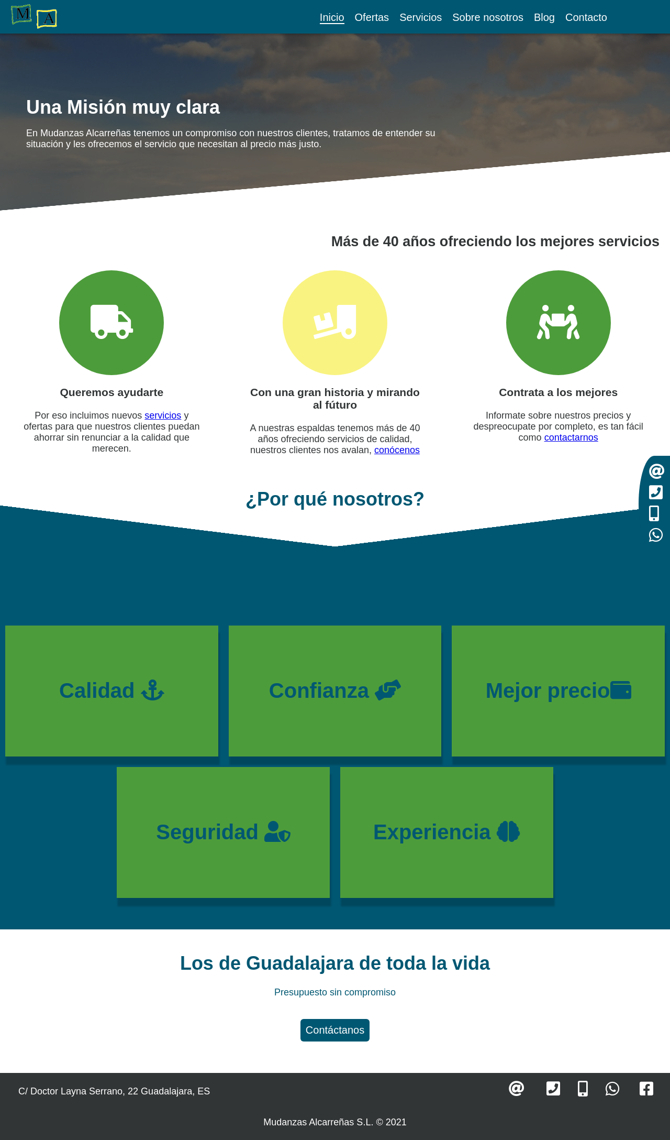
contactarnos (571, 437)
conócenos (397, 450)
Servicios (420, 17)
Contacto (586, 17)
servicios (162, 415)
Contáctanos (335, 1030)
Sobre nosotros (487, 17)
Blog (544, 17)
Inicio (332, 17)
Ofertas (372, 17)
